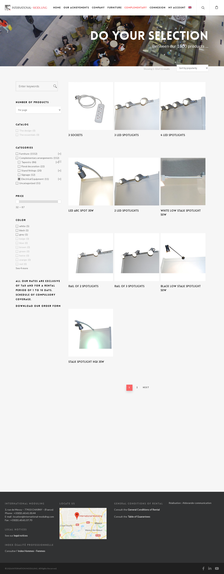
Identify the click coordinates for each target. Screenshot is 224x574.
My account (177, 7)
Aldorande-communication (197, 502)
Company (98, 7)
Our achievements (76, 7)
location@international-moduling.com (33, 516)
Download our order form (38, 306)
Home (57, 7)
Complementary (135, 7)
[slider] (17, 201)
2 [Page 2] (137, 387)
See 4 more (22, 268)
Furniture (114, 7)
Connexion (158, 7)
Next (146, 387)
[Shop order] (192, 68)
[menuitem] (190, 10)
